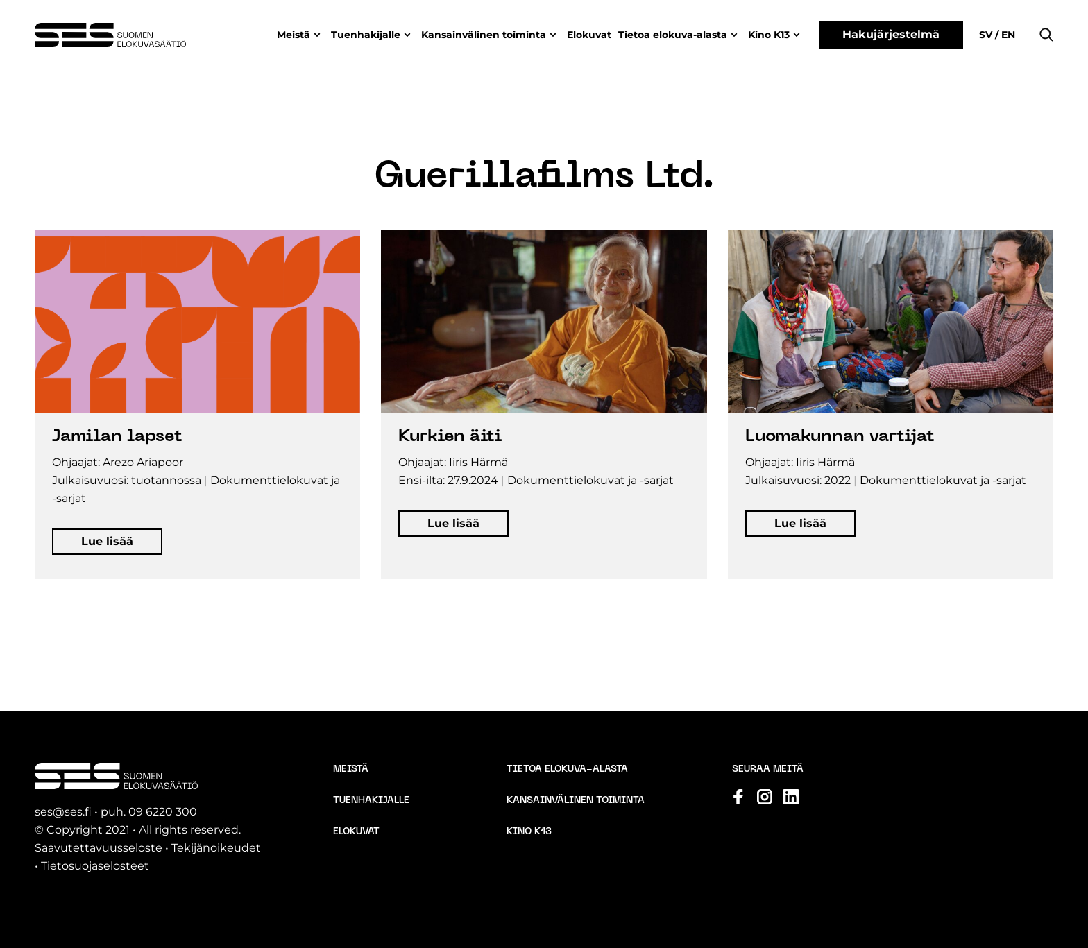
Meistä (293, 34)
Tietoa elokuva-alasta (672, 34)
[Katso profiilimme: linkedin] (791, 797)
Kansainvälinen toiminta (483, 34)
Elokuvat (589, 34)
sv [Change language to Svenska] (987, 34)
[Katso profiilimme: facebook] (738, 797)
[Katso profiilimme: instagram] (764, 797)
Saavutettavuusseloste (98, 847)
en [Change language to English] (1006, 34)
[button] (1046, 34)
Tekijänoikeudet (216, 847)
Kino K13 (769, 34)
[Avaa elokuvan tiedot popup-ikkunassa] (197, 404)
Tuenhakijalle (365, 34)
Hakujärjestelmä (891, 34)
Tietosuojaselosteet (95, 865)
